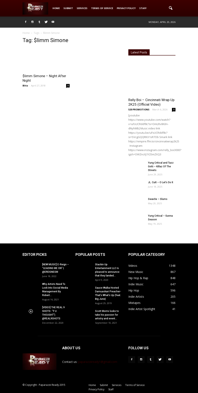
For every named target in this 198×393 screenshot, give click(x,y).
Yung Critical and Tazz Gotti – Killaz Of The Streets (161, 166)
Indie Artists (136, 297)
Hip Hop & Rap (138, 278)
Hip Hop (133, 290)
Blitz (25, 85)
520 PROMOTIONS (138, 109)
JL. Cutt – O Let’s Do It (160, 182)
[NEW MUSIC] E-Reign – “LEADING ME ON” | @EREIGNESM (55, 268)
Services (82, 8)
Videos (132, 266)
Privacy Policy (126, 8)
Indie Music (135, 284)
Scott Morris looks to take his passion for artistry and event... (107, 315)
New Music (135, 272)
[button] (170, 8)
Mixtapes (134, 303)
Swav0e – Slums (157, 199)
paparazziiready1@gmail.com (97, 362)
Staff (143, 8)
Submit (68, 8)
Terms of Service (102, 8)
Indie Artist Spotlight (141, 309)
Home (56, 8)
